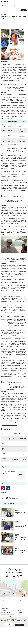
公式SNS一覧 (18, 610)
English (23, 10)
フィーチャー (14, 5)
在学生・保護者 (19, 600)
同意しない (9, 624)
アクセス (17, 608)
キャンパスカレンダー (6, 612)
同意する (19, 624)
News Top (3, 5)
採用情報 (4, 610)
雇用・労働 (7, 26)
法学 (3, 26)
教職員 (3, 605)
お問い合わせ (5, 608)
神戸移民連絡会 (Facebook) (8, 423)
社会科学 (4, 23)
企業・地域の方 (19, 603)
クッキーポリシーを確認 (11, 621)
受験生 (3, 600)
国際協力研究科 (5, 492)
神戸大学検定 (18, 612)
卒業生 (3, 603)
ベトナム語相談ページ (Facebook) (9, 425)
